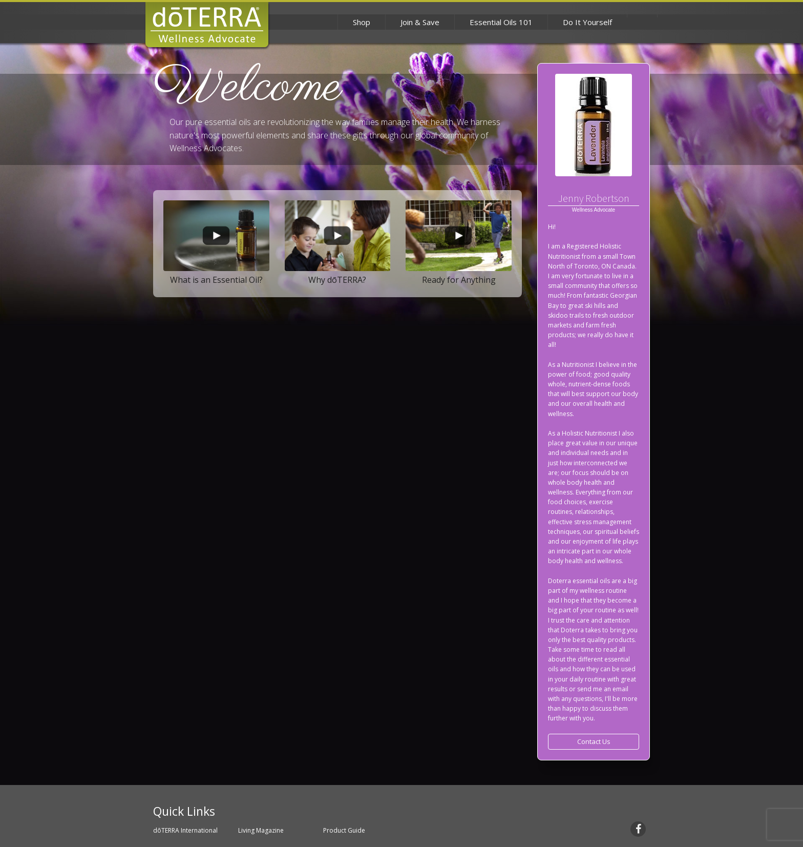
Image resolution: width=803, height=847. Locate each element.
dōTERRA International (185, 830)
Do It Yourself (587, 22)
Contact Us (593, 741)
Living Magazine (261, 830)
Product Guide (344, 830)
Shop (361, 22)
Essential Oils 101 (501, 22)
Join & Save (419, 22)
